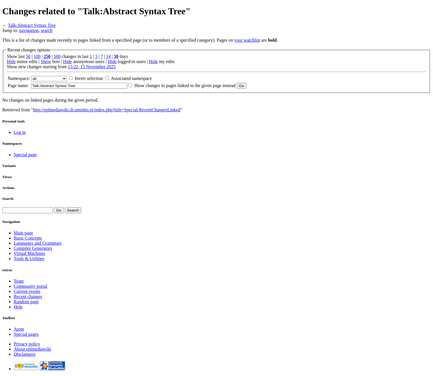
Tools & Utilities (29, 258)
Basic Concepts (28, 238)
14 (108, 56)
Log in (20, 132)
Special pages (26, 334)
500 (57, 56)
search (46, 30)
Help (18, 306)
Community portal (30, 286)
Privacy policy (27, 343)
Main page (23, 232)
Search (7, 198)
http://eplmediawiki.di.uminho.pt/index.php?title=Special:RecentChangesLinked (106, 109)
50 (28, 56)
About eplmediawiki (32, 349)
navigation (29, 30)
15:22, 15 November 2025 (92, 66)
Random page (26, 301)
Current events (27, 291)
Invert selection (89, 78)
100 (37, 56)
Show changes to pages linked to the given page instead (184, 85)
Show (46, 61)
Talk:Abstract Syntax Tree (32, 25)
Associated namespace (131, 78)
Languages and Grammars (38, 243)
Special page (25, 154)
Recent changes (28, 296)
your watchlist (247, 40)
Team (19, 281)
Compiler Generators (33, 248)
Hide (11, 61)
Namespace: (19, 78)
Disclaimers (24, 354)
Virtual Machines (29, 253)
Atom (19, 329)
